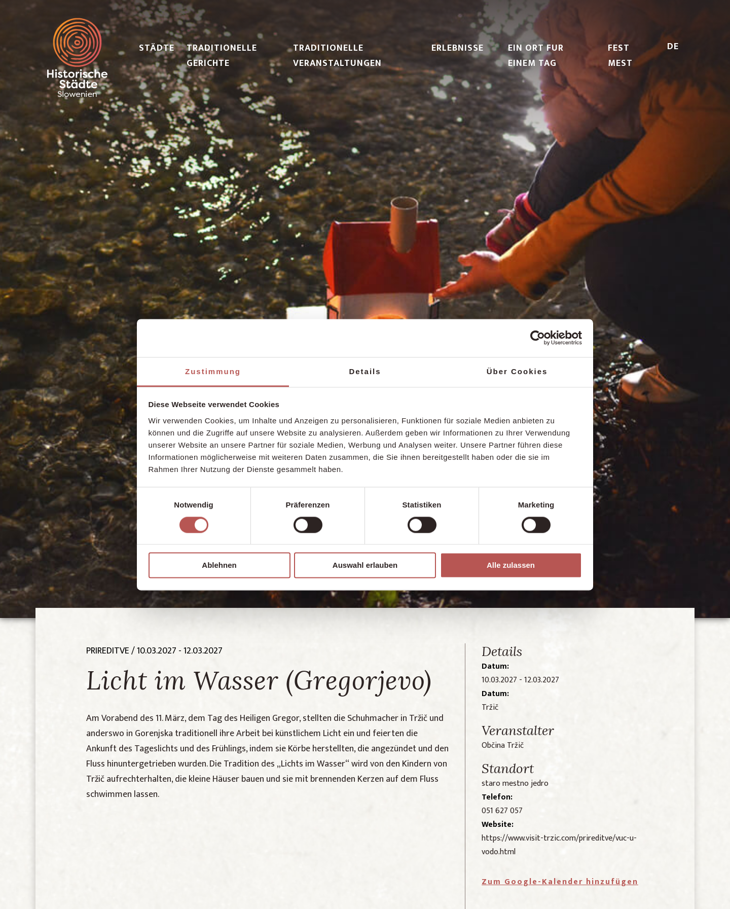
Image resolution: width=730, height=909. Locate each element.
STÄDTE (156, 48)
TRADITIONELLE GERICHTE (222, 56)
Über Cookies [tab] (517, 371)
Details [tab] (365, 371)
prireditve (107, 651)
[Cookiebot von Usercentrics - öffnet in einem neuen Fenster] (537, 337)
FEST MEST (620, 56)
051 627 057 (502, 811)
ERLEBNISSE (457, 48)
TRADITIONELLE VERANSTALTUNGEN (337, 56)
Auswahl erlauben (365, 565)
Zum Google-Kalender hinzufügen (560, 882)
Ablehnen (219, 565)
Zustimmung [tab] (213, 371)
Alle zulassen (511, 565)
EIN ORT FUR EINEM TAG (536, 56)
